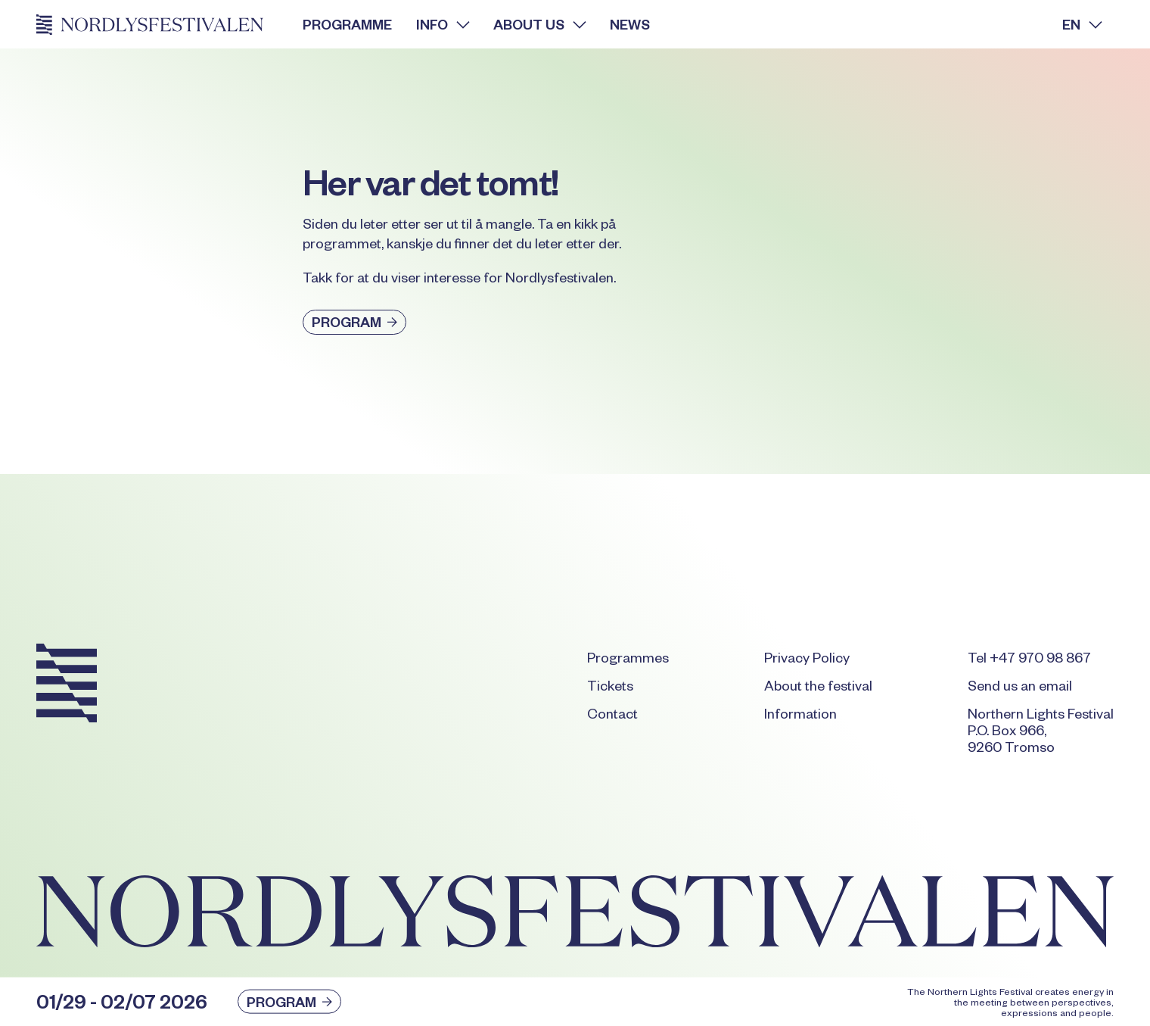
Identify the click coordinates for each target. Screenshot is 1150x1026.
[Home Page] (157, 24)
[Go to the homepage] (66, 686)
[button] (442, 24)
